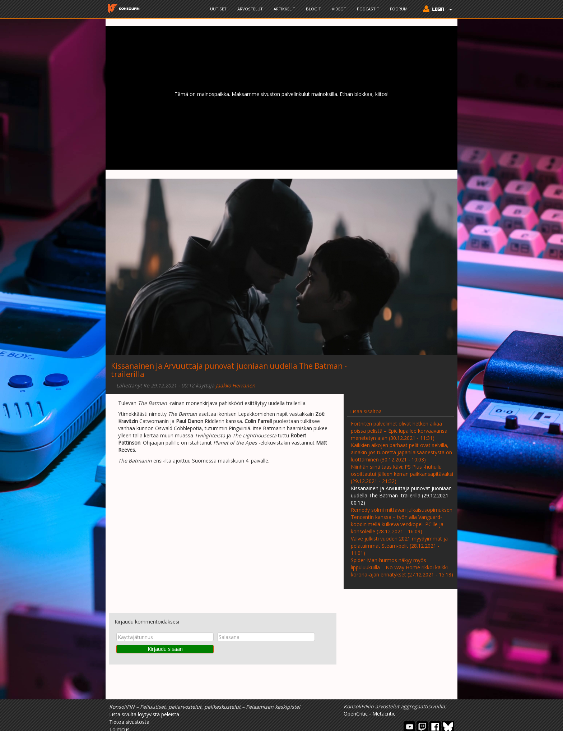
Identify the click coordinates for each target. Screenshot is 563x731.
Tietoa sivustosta (129, 721)
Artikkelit (284, 9)
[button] (435, 9)
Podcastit (368, 9)
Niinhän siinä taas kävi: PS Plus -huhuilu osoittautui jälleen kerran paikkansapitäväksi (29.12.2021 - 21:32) (402, 473)
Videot (339, 9)
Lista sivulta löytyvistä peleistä (144, 714)
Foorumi (399, 9)
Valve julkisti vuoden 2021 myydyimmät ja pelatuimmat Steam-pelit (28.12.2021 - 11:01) (399, 545)
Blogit (313, 9)
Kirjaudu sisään (165, 648)
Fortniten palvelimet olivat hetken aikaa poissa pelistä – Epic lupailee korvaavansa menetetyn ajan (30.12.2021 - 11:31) (399, 430)
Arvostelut (250, 9)
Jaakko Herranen (235, 385)
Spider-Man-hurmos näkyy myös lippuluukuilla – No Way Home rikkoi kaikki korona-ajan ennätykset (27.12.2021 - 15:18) (402, 567)
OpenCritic (356, 713)
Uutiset (218, 9)
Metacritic (383, 713)
